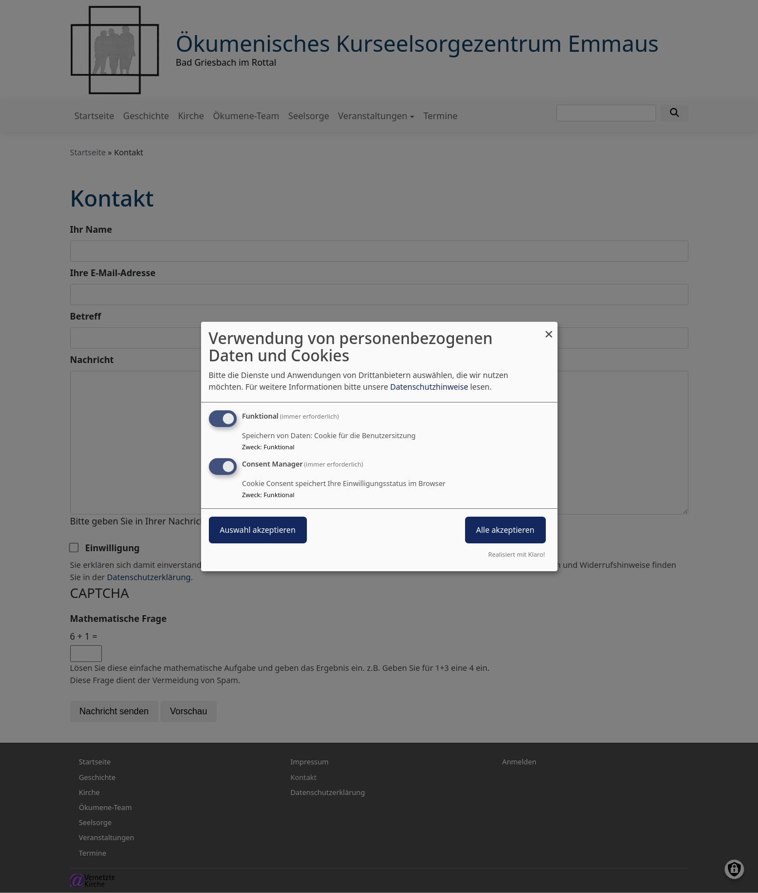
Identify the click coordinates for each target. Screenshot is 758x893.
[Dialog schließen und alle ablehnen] (549, 329)
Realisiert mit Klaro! (516, 554)
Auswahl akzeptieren (258, 529)
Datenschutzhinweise (429, 386)
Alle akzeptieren (505, 529)
